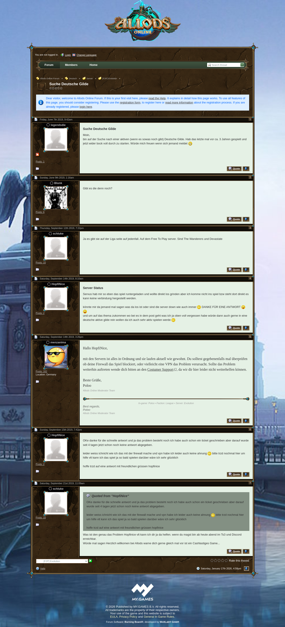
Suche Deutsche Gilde (69, 84)
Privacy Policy (128, 616)
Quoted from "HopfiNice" (110, 496)
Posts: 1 (40, 161)
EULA (114, 616)
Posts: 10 (41, 262)
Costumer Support (160, 369)
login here (85, 106)
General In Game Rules (159, 616)
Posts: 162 (41, 371)
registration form (130, 102)
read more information (179, 102)
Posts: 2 (40, 313)
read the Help (157, 98)
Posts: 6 (40, 212)
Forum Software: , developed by (142, 622)
